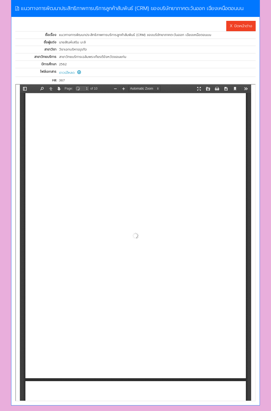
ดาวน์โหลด (70, 72)
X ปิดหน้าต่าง (241, 26)
